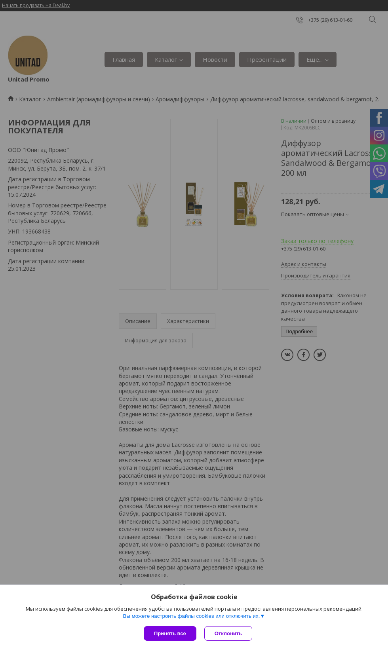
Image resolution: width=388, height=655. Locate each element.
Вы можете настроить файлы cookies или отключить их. (191, 616)
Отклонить (228, 633)
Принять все (170, 633)
